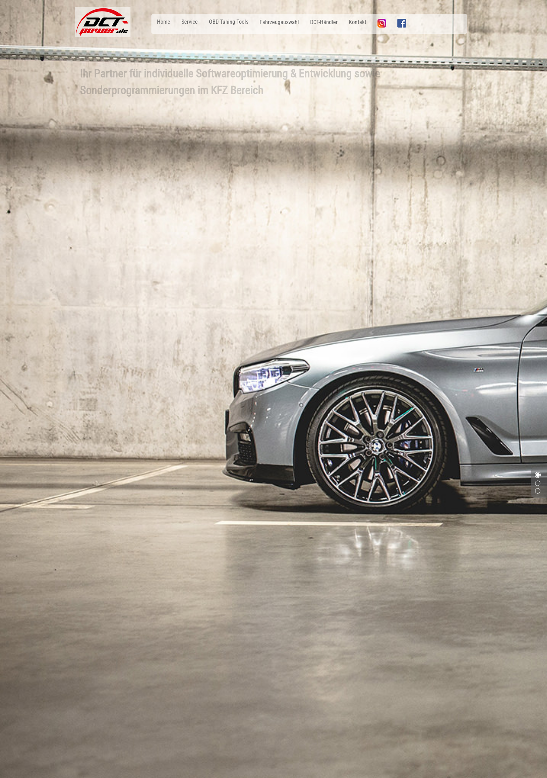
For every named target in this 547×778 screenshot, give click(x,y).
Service (189, 21)
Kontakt (357, 22)
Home (163, 21)
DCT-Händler (324, 22)
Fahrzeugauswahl (279, 22)
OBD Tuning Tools (228, 21)
